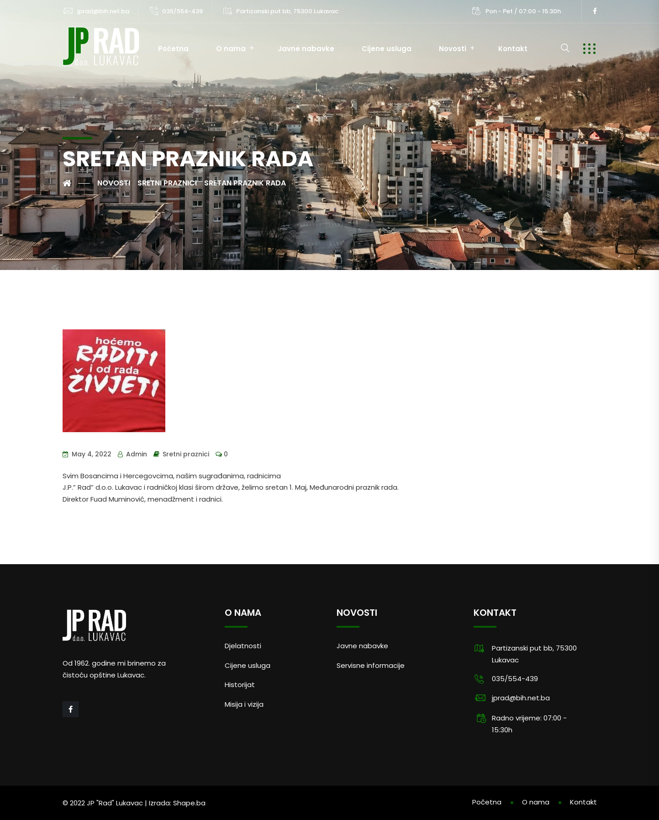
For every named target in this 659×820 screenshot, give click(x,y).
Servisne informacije (371, 665)
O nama (231, 48)
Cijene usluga (386, 48)
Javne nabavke (306, 48)
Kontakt (512, 48)
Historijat (240, 684)
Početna (173, 48)
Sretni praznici (186, 454)
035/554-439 (182, 11)
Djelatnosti (243, 646)
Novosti (452, 48)
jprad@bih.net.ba (103, 11)
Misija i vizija (244, 704)
